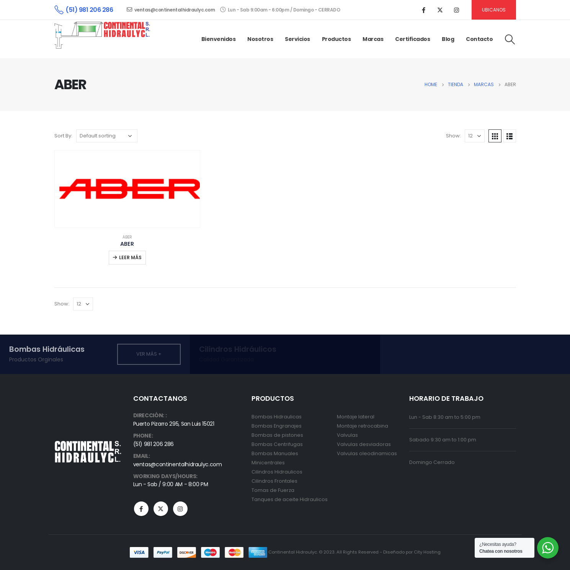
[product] (127, 188)
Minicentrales (268, 462)
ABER (127, 237)
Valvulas (347, 435)
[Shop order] (106, 135)
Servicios (297, 39)
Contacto (479, 39)
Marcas (373, 39)
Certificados (412, 39)
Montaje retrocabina (362, 426)
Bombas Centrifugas (277, 444)
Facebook (141, 508)
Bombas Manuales (275, 453)
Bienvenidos (218, 39)
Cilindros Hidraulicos (277, 472)
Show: (453, 135)
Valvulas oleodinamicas (367, 453)
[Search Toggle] (510, 39)
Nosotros (260, 39)
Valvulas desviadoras (364, 444)
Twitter (161, 508)
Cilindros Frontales (274, 481)
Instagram (180, 508)
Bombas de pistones (277, 435)
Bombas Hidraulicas (277, 416)
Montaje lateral (355, 416)
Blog (448, 39)
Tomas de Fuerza (273, 490)
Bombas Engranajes (277, 426)
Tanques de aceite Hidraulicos (290, 499)
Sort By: (63, 135)
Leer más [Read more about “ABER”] (130, 257)
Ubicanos (494, 10)
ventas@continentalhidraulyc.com (171, 10)
